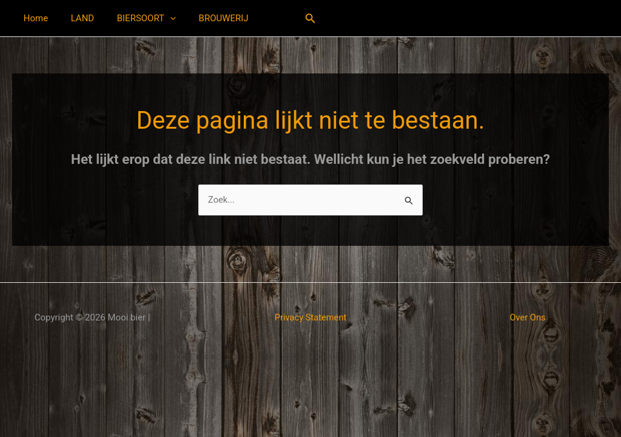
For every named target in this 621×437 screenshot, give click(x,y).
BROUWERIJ (207, 18)
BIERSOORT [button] (135, 18)
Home (33, 18)
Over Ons (527, 317)
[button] (158, 18)
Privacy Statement (310, 317)
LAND (75, 18)
